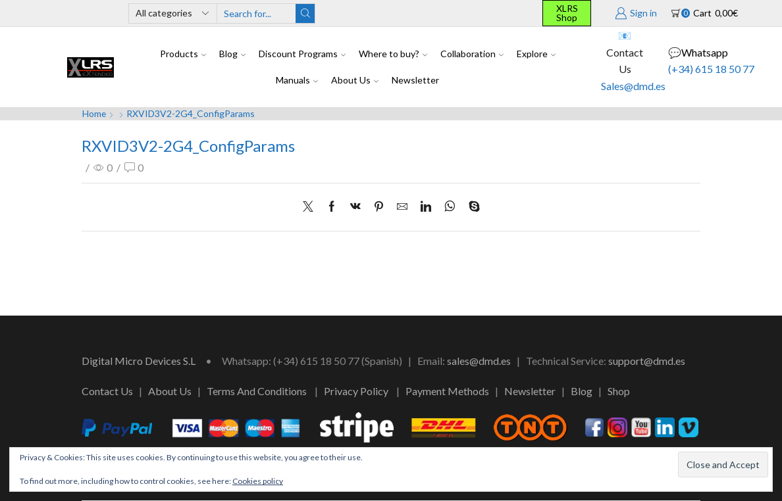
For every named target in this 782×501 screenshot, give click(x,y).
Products (183, 53)
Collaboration (472, 53)
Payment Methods (447, 391)
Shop (619, 391)
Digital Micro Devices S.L (138, 360)
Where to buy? (393, 53)
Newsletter (415, 79)
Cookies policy (257, 481)
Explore (536, 53)
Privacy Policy (356, 391)
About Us (354, 79)
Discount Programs (302, 53)
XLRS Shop (567, 13)
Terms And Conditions (257, 391)
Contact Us (107, 391)
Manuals (297, 79)
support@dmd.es (646, 360)
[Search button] (305, 13)
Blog (232, 53)
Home (94, 113)
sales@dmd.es (479, 360)
